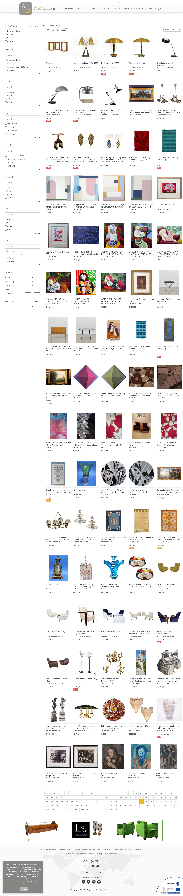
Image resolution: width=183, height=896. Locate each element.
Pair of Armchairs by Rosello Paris (140, 444)
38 (96, 797)
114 (82, 810)
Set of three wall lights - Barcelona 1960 (111, 680)
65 (96, 801)
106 (171, 806)
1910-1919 (10, 166)
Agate (8, 198)
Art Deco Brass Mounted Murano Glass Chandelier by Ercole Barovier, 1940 (57, 538)
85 (62, 806)
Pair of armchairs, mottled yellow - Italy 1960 (167, 585)
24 (161, 793)
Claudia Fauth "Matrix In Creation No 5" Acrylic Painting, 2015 (166, 444)
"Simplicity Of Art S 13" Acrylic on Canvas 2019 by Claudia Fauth (85, 206)
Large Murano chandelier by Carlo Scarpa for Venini (168, 727)
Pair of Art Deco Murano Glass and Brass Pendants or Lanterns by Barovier (168, 111)
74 (141, 801)
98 (126, 806)
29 (52, 797)
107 (177, 806)
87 (72, 806)
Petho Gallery (78, 494)
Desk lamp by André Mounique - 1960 (165, 64)
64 (91, 801)
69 (116, 801)
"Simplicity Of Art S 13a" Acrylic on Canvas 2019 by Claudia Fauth (56, 206)
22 (151, 793)
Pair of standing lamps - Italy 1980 (85, 680)
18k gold (9, 187)
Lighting (105, 9)
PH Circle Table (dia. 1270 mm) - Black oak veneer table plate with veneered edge (85, 347)
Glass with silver (80, 490)
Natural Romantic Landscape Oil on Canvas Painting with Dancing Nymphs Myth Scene (58, 394)
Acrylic (8, 194)
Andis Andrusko (134, 162)
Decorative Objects (88, 9)
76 (151, 801)
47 (141, 797)
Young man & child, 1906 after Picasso (141, 300)
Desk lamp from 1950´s (110, 63)
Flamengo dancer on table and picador (56, 774)
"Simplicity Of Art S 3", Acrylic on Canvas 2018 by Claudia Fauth (141, 206)
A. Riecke (9, 261)
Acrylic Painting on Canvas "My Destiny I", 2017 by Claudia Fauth (139, 491)
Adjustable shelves (13, 60)
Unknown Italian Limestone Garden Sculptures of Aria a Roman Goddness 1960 (140, 680)
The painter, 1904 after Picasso (137, 774)
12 (101, 793)
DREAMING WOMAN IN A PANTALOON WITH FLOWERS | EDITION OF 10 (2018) (169, 253)
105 (165, 806)
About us (107, 849)
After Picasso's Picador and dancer (84, 774)
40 (106, 797)
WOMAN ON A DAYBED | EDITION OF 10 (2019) (112, 300)
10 (91, 793)
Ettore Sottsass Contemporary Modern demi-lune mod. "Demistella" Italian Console (58, 158)
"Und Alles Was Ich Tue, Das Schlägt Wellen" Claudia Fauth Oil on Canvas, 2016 (85, 444)
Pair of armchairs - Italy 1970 (113, 632)
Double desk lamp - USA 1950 (85, 63)
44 (126, 797)
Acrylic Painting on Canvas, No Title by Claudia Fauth (58, 444)
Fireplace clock (52, 584)
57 (57, 801)
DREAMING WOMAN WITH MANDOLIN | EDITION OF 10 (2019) (141, 253)
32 (67, 797)
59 (67, 801)
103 (154, 806)
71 (126, 801)
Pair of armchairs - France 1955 (56, 680)
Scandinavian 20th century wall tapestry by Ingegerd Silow (113, 347)
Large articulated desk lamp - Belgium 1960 (113, 111)
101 (142, 806)
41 (111, 797)
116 (94, 810)
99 (131, 806)
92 (96, 806)
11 (96, 793)
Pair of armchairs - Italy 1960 (58, 632)
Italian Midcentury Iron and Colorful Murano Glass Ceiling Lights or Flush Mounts (141, 585)
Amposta (9, 92)
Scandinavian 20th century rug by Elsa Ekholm (113, 538)
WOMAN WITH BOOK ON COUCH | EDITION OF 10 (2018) (56, 300)
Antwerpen (10, 99)
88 (77, 806)
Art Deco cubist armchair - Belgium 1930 (84, 633)
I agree (24, 889)
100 (136, 806)
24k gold (9, 191)
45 (131, 797)
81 (176, 801)
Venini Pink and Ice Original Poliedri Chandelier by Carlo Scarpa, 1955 (84, 585)
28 (47, 797)
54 (176, 797)
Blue (8, 230)
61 (77, 801)
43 (121, 797)
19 (136, 793)
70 (121, 801)
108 (47, 810)
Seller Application (48, 849)
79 (166, 801)
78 (161, 801)
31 (62, 797)
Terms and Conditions (75, 853)
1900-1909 (10, 162)
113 (76, 810)
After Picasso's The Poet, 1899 (166, 774)
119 (111, 810)
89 (81, 806)
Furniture (70, 9)
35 (81, 797)
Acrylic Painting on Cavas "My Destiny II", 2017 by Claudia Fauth (113, 491)
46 (136, 797)
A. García (9, 258)
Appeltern (10, 102)
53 (171, 797)
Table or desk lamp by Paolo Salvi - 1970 (85, 111)
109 (53, 810)
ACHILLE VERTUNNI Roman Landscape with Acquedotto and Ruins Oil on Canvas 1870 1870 (141, 111)
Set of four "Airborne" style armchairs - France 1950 (140, 633)
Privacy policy (95, 853)
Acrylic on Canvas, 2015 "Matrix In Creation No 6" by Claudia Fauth (112, 444)
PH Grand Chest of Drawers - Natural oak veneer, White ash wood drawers (58, 347)
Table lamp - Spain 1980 (56, 63)
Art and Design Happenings (87, 849)
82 (47, 806)
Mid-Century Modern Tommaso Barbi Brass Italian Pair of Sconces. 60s (85, 158)
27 (176, 793)
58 (62, 801)
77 (156, 801)
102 (148, 806)
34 (77, 797)
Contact (139, 849)
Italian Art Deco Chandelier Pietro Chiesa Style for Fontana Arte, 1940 (84, 727)
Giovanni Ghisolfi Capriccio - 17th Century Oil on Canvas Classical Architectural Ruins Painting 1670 (168, 491)
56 (52, 801)
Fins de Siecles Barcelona (54, 67)
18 (131, 793)
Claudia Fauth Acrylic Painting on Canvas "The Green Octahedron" (113, 394)
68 (111, 801)
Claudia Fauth (50, 209)
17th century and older (14, 156)
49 (151, 797)
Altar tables (10, 63)
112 (70, 810)
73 (136, 801)
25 (166, 793)
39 (101, 797)
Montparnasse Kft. (135, 447)
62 (81, 801)
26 (171, 793)
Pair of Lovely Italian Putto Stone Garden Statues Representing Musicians (57, 727)
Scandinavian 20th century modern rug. (167, 158)
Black (8, 223)
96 (116, 806)
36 (86, 797)
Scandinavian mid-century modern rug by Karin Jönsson (58, 491)
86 (67, 806)
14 (111, 793)
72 (131, 801)
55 (47, 801)
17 (126, 793)
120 (117, 810)
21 (146, 793)
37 (91, 797)
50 (156, 797)
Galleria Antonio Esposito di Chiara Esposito (58, 399)
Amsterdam (10, 95)
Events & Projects (154, 9)
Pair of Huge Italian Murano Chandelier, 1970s (140, 727)
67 (106, 801)
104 (160, 806)
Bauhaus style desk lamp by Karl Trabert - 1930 (57, 111)
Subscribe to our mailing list (91, 872)
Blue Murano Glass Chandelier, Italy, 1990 (110, 585)
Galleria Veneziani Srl (136, 115)
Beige (8, 219)
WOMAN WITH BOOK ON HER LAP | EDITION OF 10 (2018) (112, 253)
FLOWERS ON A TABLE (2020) (169, 205)
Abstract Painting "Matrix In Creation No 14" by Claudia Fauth (140, 394)
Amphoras (10, 70)
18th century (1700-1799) (15, 159)
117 (100, 810)
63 (86, 801)
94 (106, 806)
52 (166, 797)
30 (57, 797)
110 (59, 810)
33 (72, 797)
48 (146, 797)
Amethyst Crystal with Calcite (16, 67)
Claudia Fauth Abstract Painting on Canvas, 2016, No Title (85, 253)
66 (101, 801)
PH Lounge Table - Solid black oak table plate (169, 300)
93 (101, 806)
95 (111, 806)
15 (116, 793)
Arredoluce (10, 251)
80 (171, 801)
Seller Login (65, 849)
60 (72, 801)
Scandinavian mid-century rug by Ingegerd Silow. (141, 538)
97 (121, 806)
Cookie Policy (111, 853)
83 (52, 806)
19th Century (11, 124)
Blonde (9, 226)
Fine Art (116, 9)
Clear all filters (34, 26)
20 (141, 793)
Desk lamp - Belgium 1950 (140, 63)
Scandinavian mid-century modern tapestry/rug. (139, 347)
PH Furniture (161, 303)
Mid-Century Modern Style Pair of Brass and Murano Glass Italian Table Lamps (113, 158)
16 (121, 793)
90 (86, 806)
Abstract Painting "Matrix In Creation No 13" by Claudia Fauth (168, 394)
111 (65, 810)
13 (106, 793)
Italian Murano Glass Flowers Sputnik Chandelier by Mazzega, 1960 (113, 727)
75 (146, 801)
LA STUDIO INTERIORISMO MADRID (57, 162)
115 (88, 810)
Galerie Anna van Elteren (165, 730)
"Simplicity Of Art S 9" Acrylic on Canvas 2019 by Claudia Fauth (113, 206)
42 (116, 797)
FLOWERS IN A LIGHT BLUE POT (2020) (57, 253)
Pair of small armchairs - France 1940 (167, 633)
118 (105, 810)
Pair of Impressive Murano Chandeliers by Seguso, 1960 (85, 538)
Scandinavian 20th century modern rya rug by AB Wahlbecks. (139, 158)
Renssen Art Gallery (163, 209)
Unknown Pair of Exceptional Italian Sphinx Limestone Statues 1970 (168, 680)
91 (91, 806)
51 (161, 797)
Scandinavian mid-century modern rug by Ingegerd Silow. (169, 538)
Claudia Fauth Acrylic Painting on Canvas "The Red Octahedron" (85, 394)
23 (156, 793)
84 (57, 806)
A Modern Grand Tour (14, 255)
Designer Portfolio (133, 9)
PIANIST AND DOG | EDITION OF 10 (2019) (82, 300)
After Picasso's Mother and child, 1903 (112, 774)
